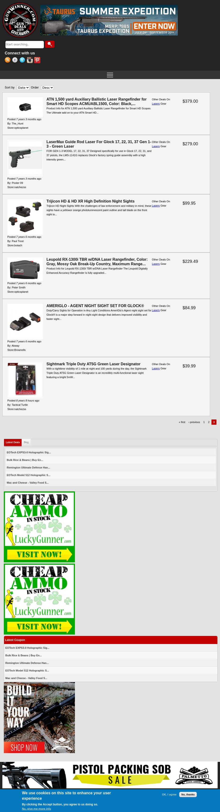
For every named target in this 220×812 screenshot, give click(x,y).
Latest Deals (14, 441)
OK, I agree (169, 795)
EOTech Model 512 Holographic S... (28, 475)
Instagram (30, 60)
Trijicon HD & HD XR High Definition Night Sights (90, 201)
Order (35, 87)
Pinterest (37, 60)
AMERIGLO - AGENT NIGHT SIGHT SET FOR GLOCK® (95, 306)
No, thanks (188, 795)
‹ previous (194, 422)
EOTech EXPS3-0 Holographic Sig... (29, 452)
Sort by (9, 87)
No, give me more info (36, 809)
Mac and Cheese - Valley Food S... (28, 482)
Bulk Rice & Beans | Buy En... (25, 460)
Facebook (15, 60)
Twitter (23, 60)
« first (182, 422)
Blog (26, 442)
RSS (8, 60)
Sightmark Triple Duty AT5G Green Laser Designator (93, 364)
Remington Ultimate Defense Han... (28, 467)
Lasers (156, 103)
